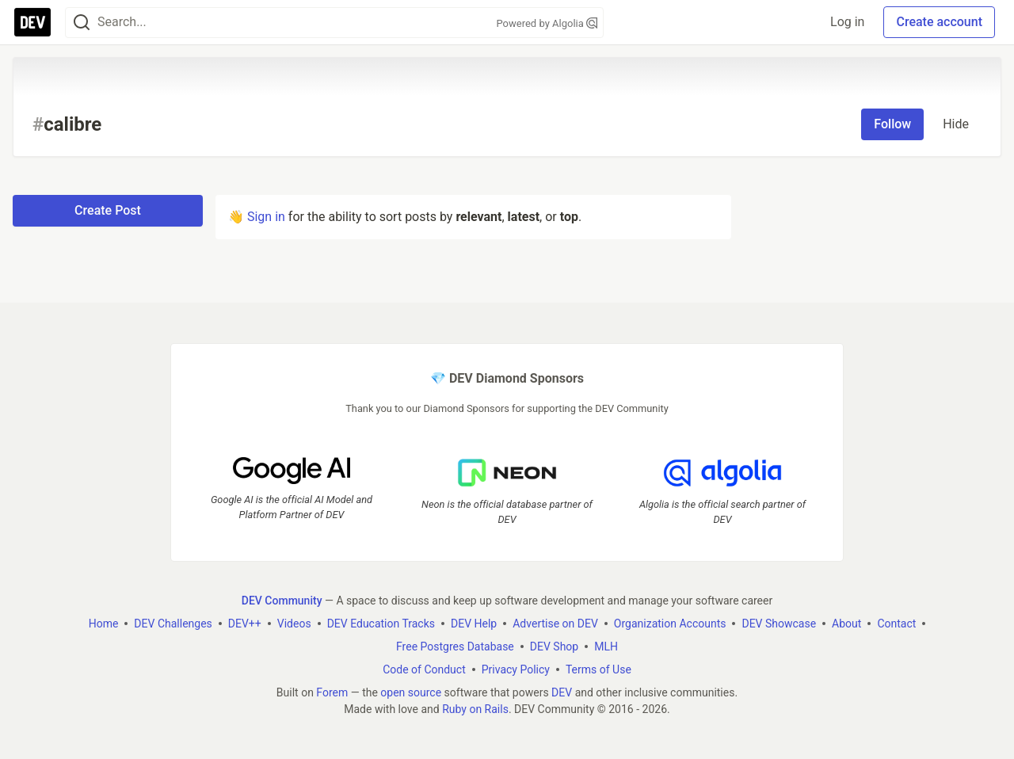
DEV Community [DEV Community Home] (282, 600)
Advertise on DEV (555, 623)
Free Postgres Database (455, 646)
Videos (294, 623)
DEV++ (244, 623)
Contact (896, 623)
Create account (939, 21)
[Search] (81, 22)
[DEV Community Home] (32, 22)
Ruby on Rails (475, 709)
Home (104, 623)
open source (410, 692)
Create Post (107, 210)
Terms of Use (598, 669)
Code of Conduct (424, 669)
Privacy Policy (516, 669)
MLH (606, 646)
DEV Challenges (173, 623)
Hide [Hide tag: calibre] (956, 124)
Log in (847, 21)
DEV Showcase (778, 623)
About (846, 623)
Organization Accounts (670, 623)
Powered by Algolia (546, 23)
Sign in (266, 216)
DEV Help (474, 623)
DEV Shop (554, 646)
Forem (332, 692)
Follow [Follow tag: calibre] (892, 124)
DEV (561, 692)
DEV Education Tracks (381, 623)
